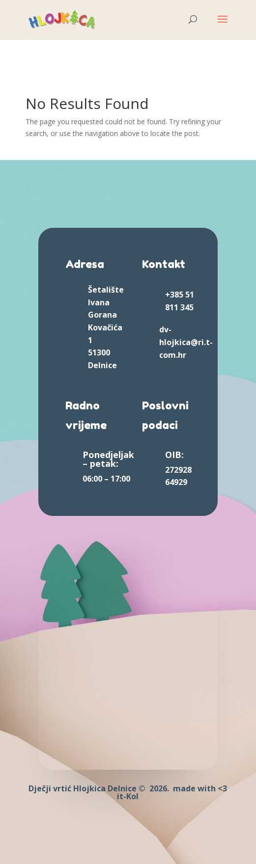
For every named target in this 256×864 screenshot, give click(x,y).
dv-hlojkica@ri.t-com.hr (186, 342)
